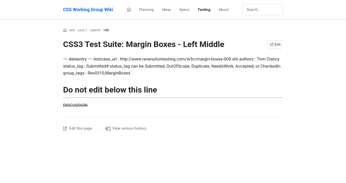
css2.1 (82, 30)
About (224, 9)
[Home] (129, 9)
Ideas (166, 9)
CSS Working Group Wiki (88, 9)
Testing (204, 9)
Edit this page (77, 128)
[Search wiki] (262, 9)
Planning (146, 9)
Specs (184, 9)
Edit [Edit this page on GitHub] (275, 44)
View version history (125, 128)
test (72, 30)
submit (95, 30)
